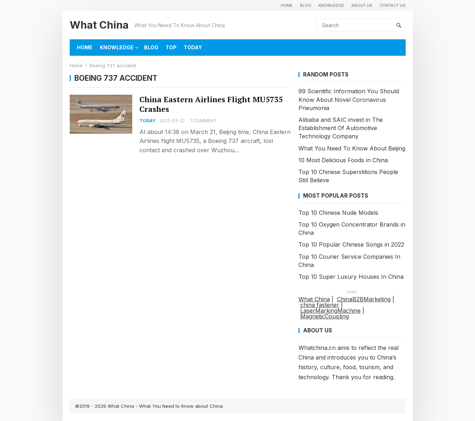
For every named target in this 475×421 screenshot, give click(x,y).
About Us (361, 5)
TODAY (193, 47)
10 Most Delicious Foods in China (343, 160)
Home (76, 65)
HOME (287, 5)
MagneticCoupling (324, 316)
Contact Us (393, 5)
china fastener (319, 304)
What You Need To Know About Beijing (351, 148)
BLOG (305, 5)
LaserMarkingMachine (330, 310)
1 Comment (203, 120)
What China (99, 25)
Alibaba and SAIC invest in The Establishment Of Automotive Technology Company (340, 128)
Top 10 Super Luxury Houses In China (351, 276)
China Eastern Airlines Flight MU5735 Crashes (211, 104)
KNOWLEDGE (331, 5)
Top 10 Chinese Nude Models (338, 212)
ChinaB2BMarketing (364, 299)
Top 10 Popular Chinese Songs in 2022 (351, 244)
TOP (171, 47)
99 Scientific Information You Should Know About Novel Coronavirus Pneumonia (348, 99)
